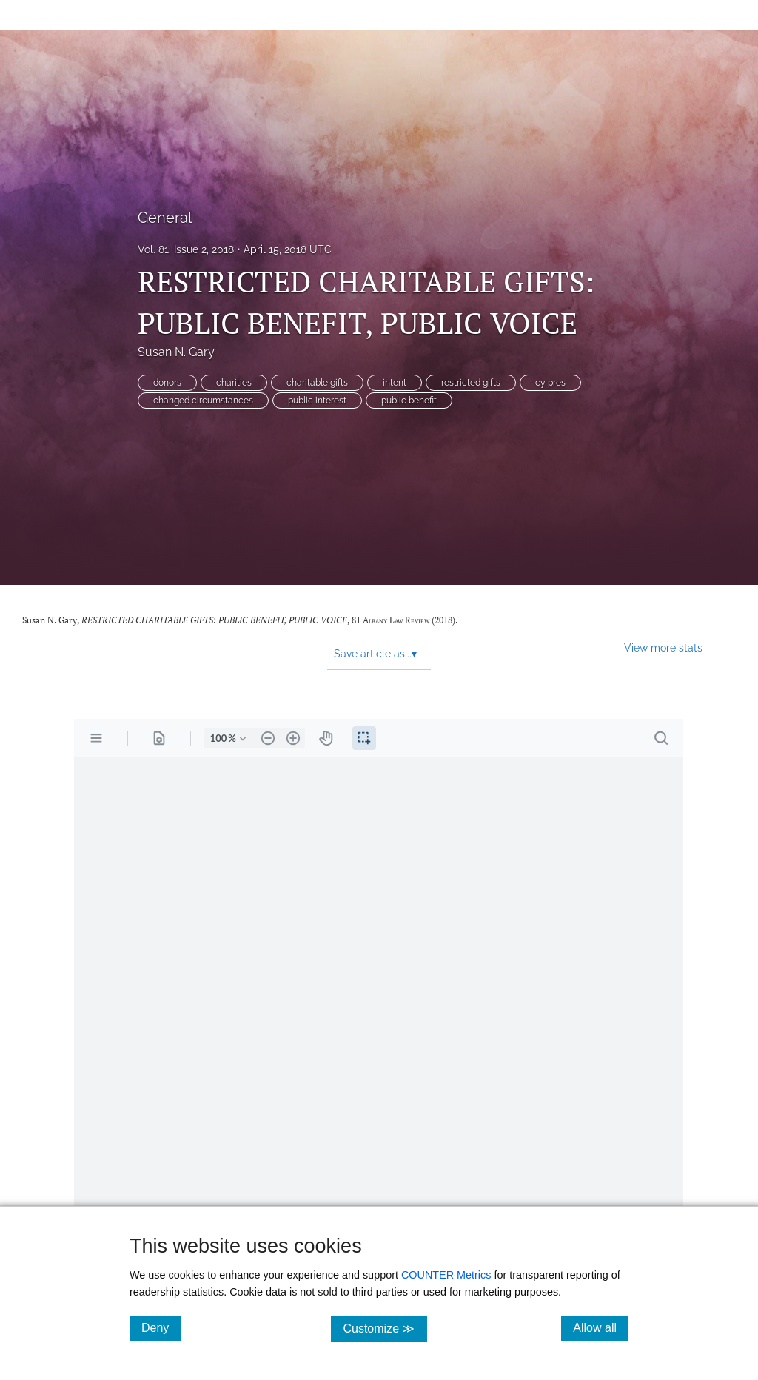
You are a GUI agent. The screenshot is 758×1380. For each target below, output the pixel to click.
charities (234, 383)
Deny (161, 1327)
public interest (317, 400)
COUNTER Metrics (446, 1275)
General (165, 218)
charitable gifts (317, 383)
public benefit (409, 400)
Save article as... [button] (375, 654)
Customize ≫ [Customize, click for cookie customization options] (384, 1328)
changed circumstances (203, 400)
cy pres (550, 383)
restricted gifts (470, 383)
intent (394, 383)
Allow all (600, 1327)
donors (167, 383)
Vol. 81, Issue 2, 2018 (186, 249)
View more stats (663, 647)
